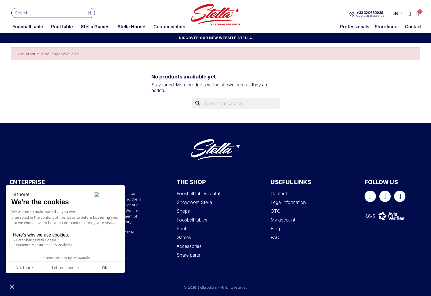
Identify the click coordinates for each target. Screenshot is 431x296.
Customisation (169, 26)
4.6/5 (370, 216)
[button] (418, 13)
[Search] (236, 103)
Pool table (62, 26)
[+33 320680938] (351, 14)
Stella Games (95, 26)
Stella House (131, 26)
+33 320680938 (369, 12)
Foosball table (27, 26)
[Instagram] (385, 196)
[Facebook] (370, 196)
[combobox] (45, 13)
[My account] (410, 13)
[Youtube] (399, 196)
